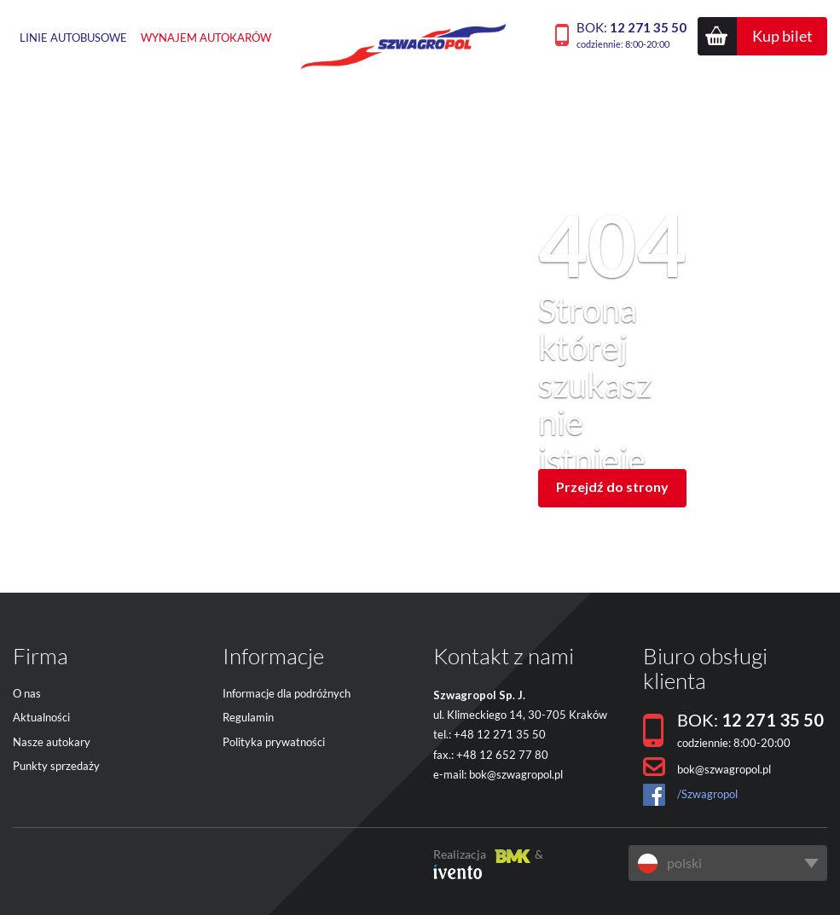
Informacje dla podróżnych (286, 693)
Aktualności (41, 717)
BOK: (631, 34)
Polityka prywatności (274, 742)
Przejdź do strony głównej (612, 492)
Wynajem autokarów (206, 37)
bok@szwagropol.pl (516, 774)
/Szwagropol (707, 794)
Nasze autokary (51, 742)
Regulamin (248, 717)
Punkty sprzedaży (56, 766)
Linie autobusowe (73, 37)
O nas (27, 693)
